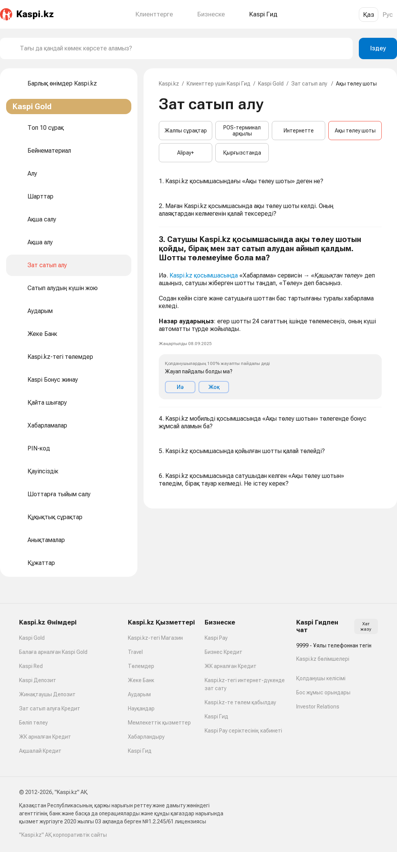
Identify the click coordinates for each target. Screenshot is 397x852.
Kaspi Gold (271, 84)
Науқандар (141, 708)
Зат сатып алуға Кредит (49, 708)
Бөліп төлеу (33, 723)
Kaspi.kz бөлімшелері (322, 659)
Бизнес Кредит (223, 652)
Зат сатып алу (309, 84)
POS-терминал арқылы (242, 130)
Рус (387, 14)
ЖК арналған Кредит (45, 737)
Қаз (368, 14)
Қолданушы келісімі (320, 678)
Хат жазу (365, 626)
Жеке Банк (141, 680)
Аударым (139, 694)
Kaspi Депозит (37, 680)
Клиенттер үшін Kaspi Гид (218, 84)
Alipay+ (185, 153)
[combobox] (183, 48)
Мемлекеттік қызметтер (159, 723)
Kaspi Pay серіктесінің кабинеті (243, 731)
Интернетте (299, 130)
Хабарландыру (146, 737)
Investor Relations (317, 707)
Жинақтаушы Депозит (47, 694)
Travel (135, 652)
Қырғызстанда (242, 153)
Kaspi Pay (216, 638)
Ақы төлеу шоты (355, 130)
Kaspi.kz (169, 84)
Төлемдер (141, 666)
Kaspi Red (31, 666)
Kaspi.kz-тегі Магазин (155, 638)
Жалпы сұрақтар (186, 130)
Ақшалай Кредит (40, 751)
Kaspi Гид (140, 751)
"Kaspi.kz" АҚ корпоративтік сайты (63, 835)
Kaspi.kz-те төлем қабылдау (240, 702)
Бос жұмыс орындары (323, 692)
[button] (270, 317)
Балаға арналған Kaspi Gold (53, 652)
